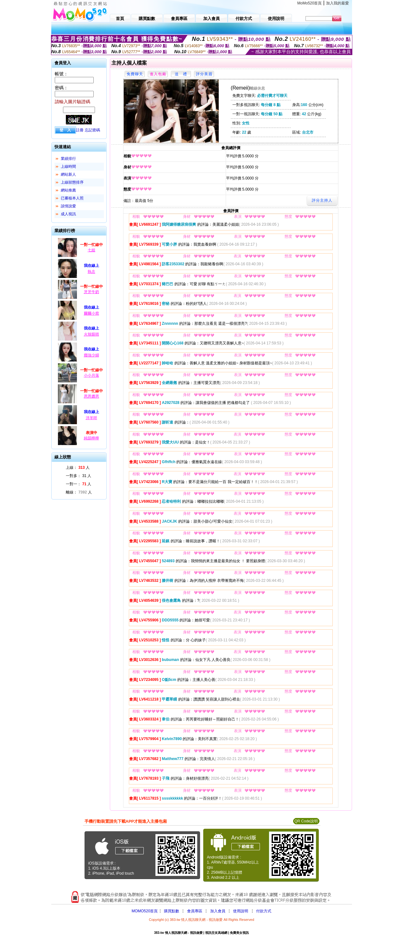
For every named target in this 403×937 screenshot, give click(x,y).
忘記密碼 (92, 130)
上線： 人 (78, 467)
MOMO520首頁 (145, 911)
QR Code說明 (306, 821)
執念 (91, 271)
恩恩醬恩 (91, 396)
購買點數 (171, 911)
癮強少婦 (91, 355)
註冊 (80, 130)
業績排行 (68, 158)
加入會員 (217, 911)
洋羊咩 (91, 418)
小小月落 (91, 375)
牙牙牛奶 (91, 292)
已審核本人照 (72, 198)
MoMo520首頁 (309, 3)
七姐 (91, 250)
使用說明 (240, 911)
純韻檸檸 (91, 438)
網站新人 (68, 174)
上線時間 (68, 166)
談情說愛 (68, 206)
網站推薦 (68, 190)
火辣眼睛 (91, 334)
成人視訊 (68, 214)
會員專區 (194, 911)
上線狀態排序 (72, 182)
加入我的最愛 (337, 3)
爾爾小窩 (91, 313)
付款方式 (263, 911)
